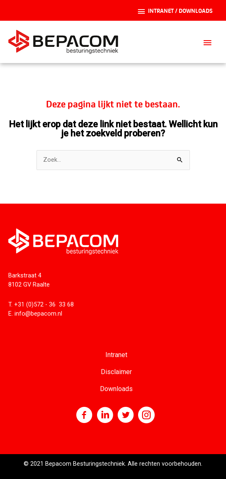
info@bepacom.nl (38, 313)
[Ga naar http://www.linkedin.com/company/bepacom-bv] (105, 416)
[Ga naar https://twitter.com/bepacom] (125, 416)
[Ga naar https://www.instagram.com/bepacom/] (146, 416)
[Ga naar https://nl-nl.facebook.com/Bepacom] (84, 416)
